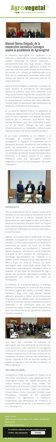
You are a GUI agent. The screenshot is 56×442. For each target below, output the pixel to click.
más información (21, 433)
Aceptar (38, 433)
